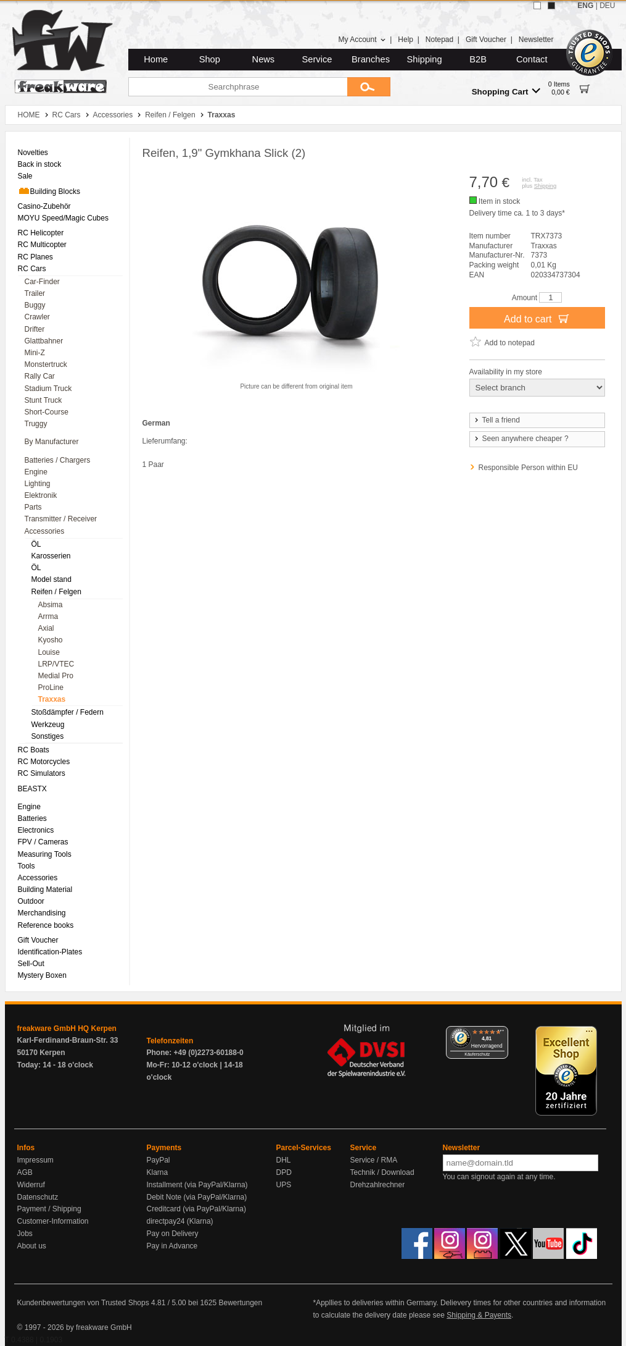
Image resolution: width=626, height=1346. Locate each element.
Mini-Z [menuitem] (35, 352)
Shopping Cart (506, 91)
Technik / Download (382, 1172)
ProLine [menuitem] (51, 687)
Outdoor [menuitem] (31, 901)
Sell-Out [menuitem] (31, 963)
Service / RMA (374, 1160)
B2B (478, 59)
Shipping (424, 59)
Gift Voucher (486, 39)
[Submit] (368, 86)
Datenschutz (38, 1197)
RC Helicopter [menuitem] (41, 233)
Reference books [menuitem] (46, 925)
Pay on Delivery (173, 1233)
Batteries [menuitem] (32, 818)
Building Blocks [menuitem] (49, 191)
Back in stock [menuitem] (40, 164)
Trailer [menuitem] (35, 293)
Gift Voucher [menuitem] (38, 940)
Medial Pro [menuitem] (55, 675)
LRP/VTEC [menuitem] (56, 664)
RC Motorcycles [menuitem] (44, 761)
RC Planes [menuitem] (35, 257)
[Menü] (500, 1033)
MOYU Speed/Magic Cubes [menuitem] (63, 218)
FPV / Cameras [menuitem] (43, 842)
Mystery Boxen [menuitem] (42, 975)
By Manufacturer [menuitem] (52, 441)
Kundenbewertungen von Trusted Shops (83, 1302)
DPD (284, 1172)
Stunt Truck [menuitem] (43, 400)
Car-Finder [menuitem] (42, 281)
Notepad (439, 39)
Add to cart (537, 318)
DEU (607, 5)
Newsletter (536, 39)
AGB (25, 1172)
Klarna (157, 1172)
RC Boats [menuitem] (33, 750)
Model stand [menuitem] (51, 579)
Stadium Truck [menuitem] (48, 388)
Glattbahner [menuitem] (44, 341)
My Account (361, 39)
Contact (532, 59)
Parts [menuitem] (33, 507)
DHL (283, 1160)
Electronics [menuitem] (36, 830)
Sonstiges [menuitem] (47, 736)
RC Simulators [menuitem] (41, 773)
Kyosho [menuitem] (50, 640)
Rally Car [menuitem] (40, 376)
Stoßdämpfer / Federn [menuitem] (67, 712)
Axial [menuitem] (46, 628)
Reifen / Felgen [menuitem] (56, 591)
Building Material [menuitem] (45, 889)
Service (317, 59)
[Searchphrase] (237, 86)
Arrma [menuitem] (48, 616)
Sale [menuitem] (25, 176)
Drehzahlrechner (377, 1184)
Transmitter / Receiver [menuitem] (61, 519)
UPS (284, 1184)
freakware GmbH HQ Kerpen (67, 1028)
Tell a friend (496, 420)
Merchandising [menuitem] (42, 913)
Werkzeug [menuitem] (48, 724)
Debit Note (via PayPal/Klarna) (197, 1197)
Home (156, 59)
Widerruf (31, 1184)
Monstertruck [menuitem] (46, 364)
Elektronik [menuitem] (41, 495)
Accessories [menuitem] (45, 531)
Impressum (35, 1160)
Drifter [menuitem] (35, 329)
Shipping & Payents (479, 1315)
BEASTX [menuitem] (32, 788)
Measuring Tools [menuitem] (45, 854)
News (263, 59)
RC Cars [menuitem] (32, 268)
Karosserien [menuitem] (51, 556)
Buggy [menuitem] (35, 305)
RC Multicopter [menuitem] (42, 244)
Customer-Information (53, 1221)
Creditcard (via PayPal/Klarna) (196, 1209)
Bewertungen (240, 1302)
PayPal (158, 1160)
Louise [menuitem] (49, 652)
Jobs (25, 1233)
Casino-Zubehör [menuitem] (44, 206)
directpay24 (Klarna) (180, 1221)
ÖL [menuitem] (36, 544)
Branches (371, 59)
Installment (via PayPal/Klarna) (197, 1184)
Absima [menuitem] (50, 604)
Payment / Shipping (49, 1209)
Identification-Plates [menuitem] (50, 952)
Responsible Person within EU (528, 467)
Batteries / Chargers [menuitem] (58, 460)
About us (31, 1246)
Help (405, 39)
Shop (209, 59)
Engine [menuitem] (36, 472)
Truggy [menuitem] (36, 423)
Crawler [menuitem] (37, 317)
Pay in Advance (172, 1246)
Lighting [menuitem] (38, 483)
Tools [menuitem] (26, 866)
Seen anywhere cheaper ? (521, 438)
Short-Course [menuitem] (46, 412)
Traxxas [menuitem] (52, 699)
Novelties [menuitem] (33, 152)
